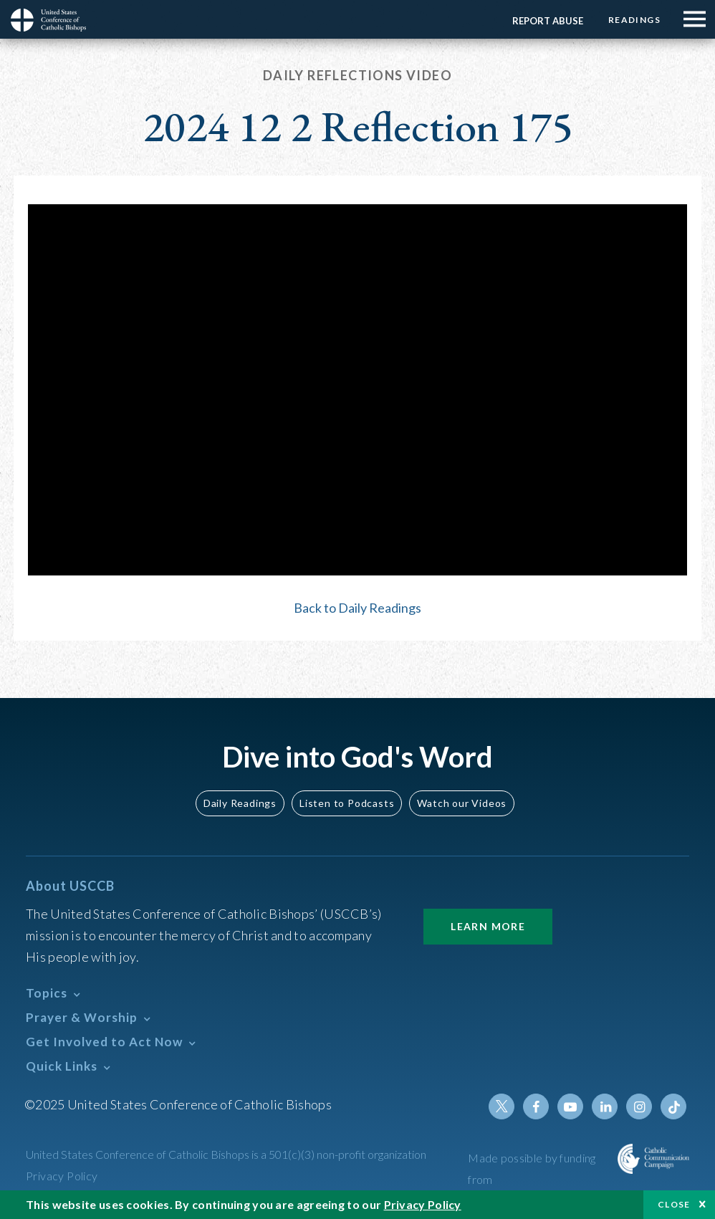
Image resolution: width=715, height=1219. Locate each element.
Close (674, 1204)
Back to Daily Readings (357, 608)
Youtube (570, 1106)
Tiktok (673, 1106)
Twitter (501, 1106)
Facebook (536, 1106)
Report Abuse (547, 21)
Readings (634, 19)
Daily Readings (240, 803)
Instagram (639, 1106)
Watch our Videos (462, 803)
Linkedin (605, 1106)
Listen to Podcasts (346, 803)
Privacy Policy (62, 1175)
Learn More (488, 926)
